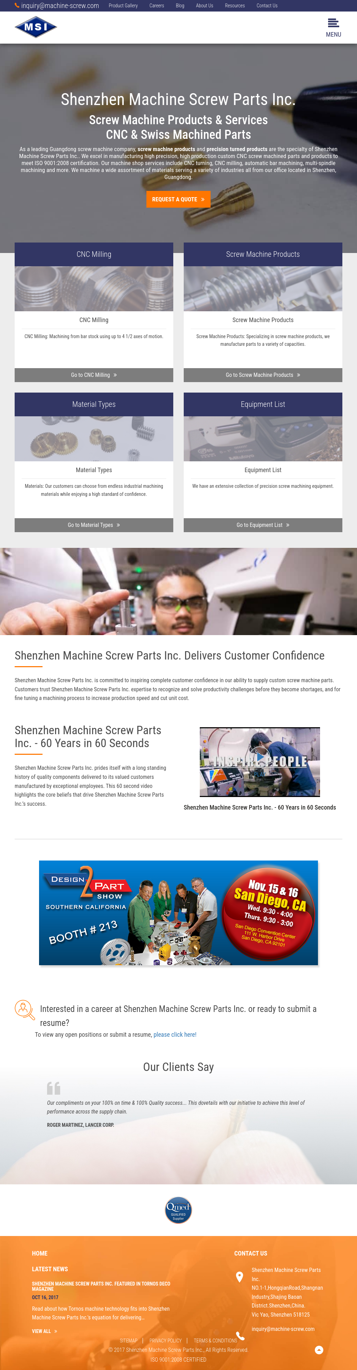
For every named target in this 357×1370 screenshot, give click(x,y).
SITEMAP (129, 1340)
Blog (180, 5)
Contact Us (267, 5)
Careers (157, 5)
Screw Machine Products (263, 254)
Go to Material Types (94, 525)
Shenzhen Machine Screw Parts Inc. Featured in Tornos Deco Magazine (101, 1286)
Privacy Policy (166, 1340)
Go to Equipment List (263, 525)
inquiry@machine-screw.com (57, 5)
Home (39, 1253)
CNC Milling (94, 254)
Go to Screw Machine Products (263, 375)
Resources (235, 5)
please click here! (174, 1034)
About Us (204, 5)
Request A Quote (178, 199)
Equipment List (263, 404)
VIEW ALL (44, 1331)
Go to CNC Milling (94, 375)
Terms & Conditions (215, 1340)
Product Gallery (123, 5)
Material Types (94, 404)
